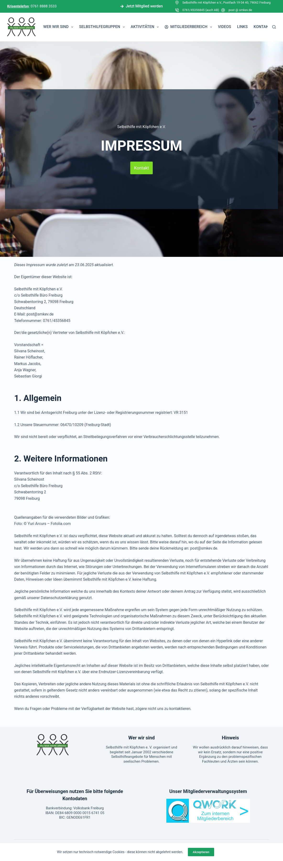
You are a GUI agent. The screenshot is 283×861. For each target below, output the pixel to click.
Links (242, 26)
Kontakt (262, 26)
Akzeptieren (201, 852)
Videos (224, 26)
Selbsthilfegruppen (103, 27)
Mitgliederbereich (189, 27)
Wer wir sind (59, 27)
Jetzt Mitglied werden (141, 6)
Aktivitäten (146, 27)
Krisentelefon (18, 6)
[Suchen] (274, 27)
